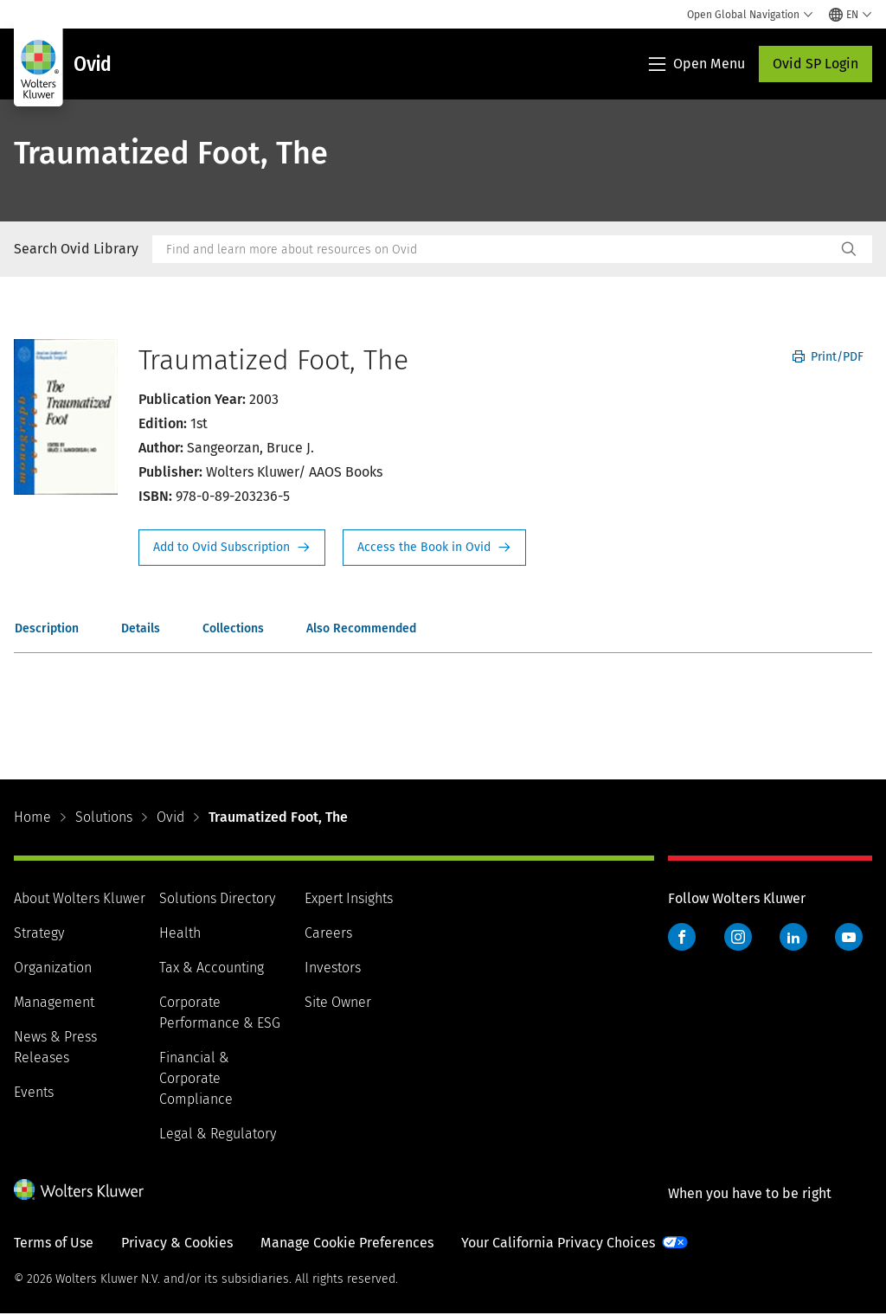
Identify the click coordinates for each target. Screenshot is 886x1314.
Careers (328, 933)
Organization (53, 967)
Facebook (682, 937)
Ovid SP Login (815, 63)
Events (34, 1092)
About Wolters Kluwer (79, 898)
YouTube (849, 937)
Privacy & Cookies (177, 1242)
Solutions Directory (217, 898)
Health (180, 933)
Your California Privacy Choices (558, 1242)
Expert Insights (349, 898)
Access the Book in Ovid (434, 547)
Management (54, 1002)
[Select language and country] (850, 15)
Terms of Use (53, 1242)
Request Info (231, 547)
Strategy (39, 933)
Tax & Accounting (211, 967)
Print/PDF (828, 356)
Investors (333, 967)
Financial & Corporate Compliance (196, 1078)
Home (32, 817)
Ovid (170, 817)
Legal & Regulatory (217, 1133)
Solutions (103, 817)
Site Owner (338, 1002)
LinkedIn (793, 937)
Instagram (738, 937)
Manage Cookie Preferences (346, 1242)
